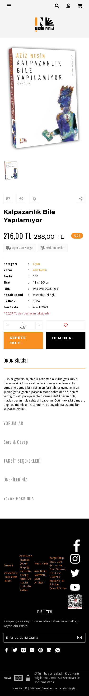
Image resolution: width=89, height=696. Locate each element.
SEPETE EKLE (17, 340)
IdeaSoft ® (20, 688)
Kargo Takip (57, 557)
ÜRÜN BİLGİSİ (16, 361)
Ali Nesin (39, 582)
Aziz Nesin (40, 270)
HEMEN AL (63, 338)
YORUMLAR (13, 423)
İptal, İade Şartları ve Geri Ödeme (58, 565)
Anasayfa (8, 565)
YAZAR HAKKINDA (19, 498)
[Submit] (79, 637)
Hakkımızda (10, 576)
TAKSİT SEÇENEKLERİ (22, 461)
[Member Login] (68, 6)
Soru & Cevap (16, 442)
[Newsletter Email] (44, 637)
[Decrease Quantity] (7, 325)
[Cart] (79, 6)
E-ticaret (35, 688)
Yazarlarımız (11, 573)
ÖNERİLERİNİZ (15, 479)
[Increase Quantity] (39, 325)
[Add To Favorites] (65, 325)
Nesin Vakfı (41, 563)
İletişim (8, 580)
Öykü (36, 264)
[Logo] (44, 24)
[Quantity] (23, 323)
